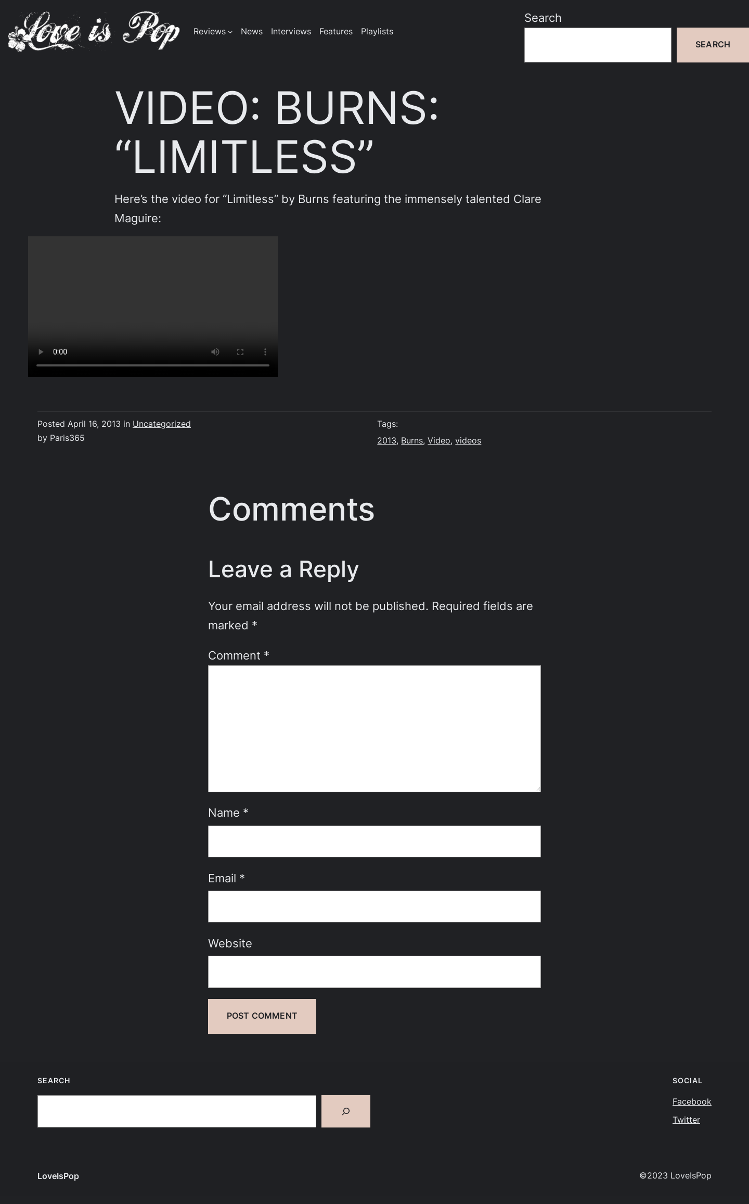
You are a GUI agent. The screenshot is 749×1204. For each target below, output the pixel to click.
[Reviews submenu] (230, 31)
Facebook (692, 1102)
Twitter (686, 1120)
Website (230, 943)
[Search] (345, 1111)
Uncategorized (162, 424)
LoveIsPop (58, 1176)
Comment (238, 655)
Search (543, 17)
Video (439, 441)
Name (228, 812)
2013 (386, 441)
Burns (412, 441)
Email (226, 878)
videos (468, 441)
